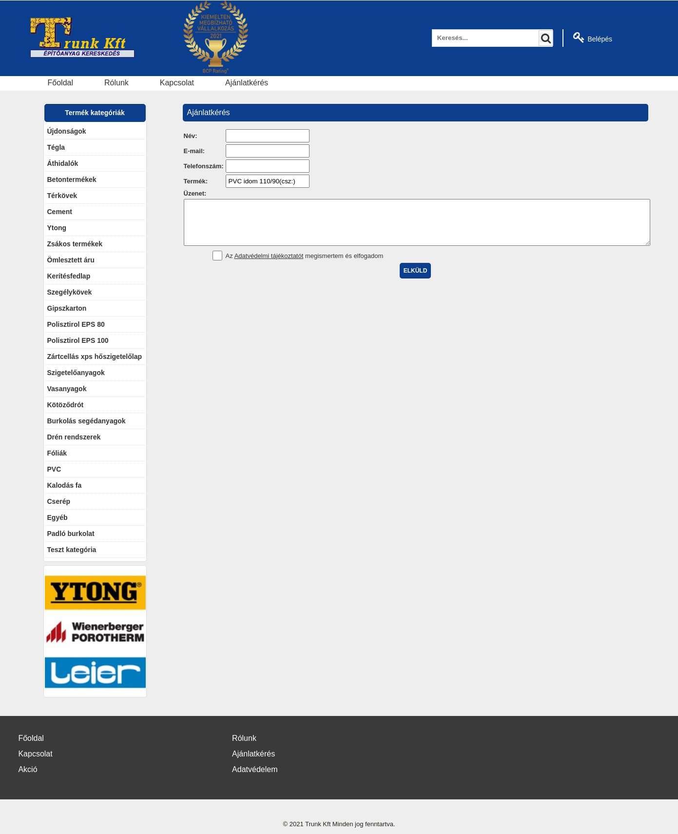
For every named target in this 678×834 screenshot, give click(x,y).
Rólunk (116, 83)
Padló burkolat (71, 533)
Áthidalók (62, 163)
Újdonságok (66, 131)
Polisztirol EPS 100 (78, 340)
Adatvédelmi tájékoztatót (269, 264)
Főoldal (60, 83)
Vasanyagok (67, 389)
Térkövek (62, 195)
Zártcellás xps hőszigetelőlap (94, 356)
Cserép (58, 501)
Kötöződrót (65, 405)
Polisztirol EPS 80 (76, 324)
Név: (190, 135)
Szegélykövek (69, 292)
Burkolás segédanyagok (86, 421)
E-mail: (194, 151)
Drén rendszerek (74, 437)
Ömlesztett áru (71, 260)
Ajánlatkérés (246, 83)
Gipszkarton (67, 308)
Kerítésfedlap (69, 276)
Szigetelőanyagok (76, 373)
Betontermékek (72, 179)
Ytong (57, 228)
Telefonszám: (204, 166)
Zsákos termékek (75, 244)
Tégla (56, 147)
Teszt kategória (72, 550)
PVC (54, 469)
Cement (59, 212)
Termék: (196, 181)
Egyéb (57, 517)
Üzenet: (195, 193)
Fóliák (57, 453)
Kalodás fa (64, 485)
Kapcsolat (177, 83)
